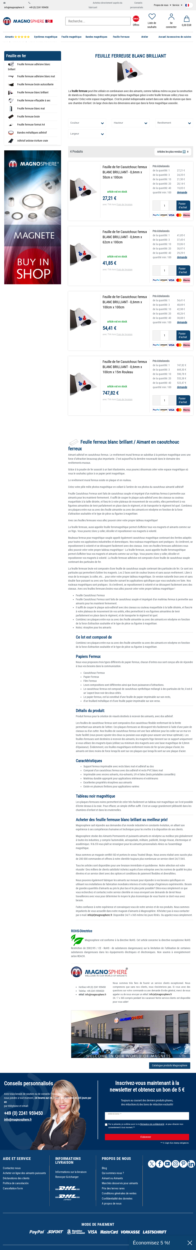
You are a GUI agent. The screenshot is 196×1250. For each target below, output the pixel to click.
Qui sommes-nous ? (113, 1173)
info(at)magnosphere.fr (99, 915)
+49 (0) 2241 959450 (38, 7)
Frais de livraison (124, 204)
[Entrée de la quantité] (164, 205)
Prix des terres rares (113, 1188)
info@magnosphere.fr (14, 7)
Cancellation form (13, 1188)
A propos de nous (112, 1203)
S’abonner (163, 1137)
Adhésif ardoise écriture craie (32, 140)
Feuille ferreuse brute (28, 116)
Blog (104, 1168)
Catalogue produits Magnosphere (169, 1065)
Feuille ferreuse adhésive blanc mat (36, 76)
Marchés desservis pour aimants (120, 1183)
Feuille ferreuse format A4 (31, 124)
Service (176, 5)
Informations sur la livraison (71, 1172)
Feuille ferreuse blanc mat (31, 108)
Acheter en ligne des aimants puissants (24, 1173)
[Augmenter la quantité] (172, 206)
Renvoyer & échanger (67, 1177)
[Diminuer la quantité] (156, 206)
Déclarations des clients (16, 1178)
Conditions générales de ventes (119, 1193)
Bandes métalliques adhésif (32, 132)
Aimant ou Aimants (112, 1178)
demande (182, 192)
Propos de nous (161, 5)
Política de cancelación (16, 1183)
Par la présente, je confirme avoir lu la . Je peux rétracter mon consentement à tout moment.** (145, 1126)
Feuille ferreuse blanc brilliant (32, 92)
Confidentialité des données (117, 1198)
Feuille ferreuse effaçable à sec (33, 100)
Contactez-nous (12, 1168)
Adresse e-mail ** (114, 1114)
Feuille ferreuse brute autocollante (35, 84)
